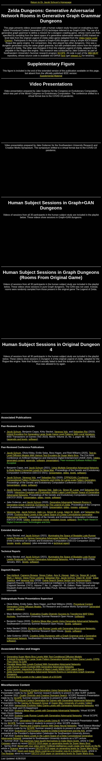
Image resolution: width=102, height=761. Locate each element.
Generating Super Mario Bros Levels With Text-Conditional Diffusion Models (44, 657)
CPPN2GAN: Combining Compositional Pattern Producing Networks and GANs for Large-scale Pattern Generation (51, 478)
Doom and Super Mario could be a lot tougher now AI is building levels (52, 751)
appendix (30, 460)
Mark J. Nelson (14, 578)
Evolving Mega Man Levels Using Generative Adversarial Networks (65, 621)
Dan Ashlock (13, 575)
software (33, 439)
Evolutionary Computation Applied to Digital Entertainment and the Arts (50, 731)
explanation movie (40, 519)
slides (97, 458)
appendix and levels (17, 439)
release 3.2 (76, 55)
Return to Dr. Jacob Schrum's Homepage (51, 2)
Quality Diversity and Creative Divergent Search (43, 695)
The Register (7, 753)
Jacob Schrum (14, 432)
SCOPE (61, 53)
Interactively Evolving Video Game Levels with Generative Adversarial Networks (54, 705)
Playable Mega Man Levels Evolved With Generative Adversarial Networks (44, 664)
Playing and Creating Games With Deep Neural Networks (47, 726)
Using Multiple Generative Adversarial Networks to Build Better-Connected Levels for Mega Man (53, 469)
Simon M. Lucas (71, 490)
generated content (16, 460)
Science (14, 748)
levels (73, 473)
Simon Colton (46, 575)
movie (48, 497)
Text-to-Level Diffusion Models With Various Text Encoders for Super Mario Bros (52, 454)
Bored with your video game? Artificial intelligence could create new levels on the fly (59, 746)
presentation (52, 460)
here (63, 55)
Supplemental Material (51, 76)
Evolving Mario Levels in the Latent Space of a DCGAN (34, 677)
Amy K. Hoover (61, 575)
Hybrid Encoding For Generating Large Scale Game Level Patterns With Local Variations (51, 434)
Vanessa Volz (61, 432)
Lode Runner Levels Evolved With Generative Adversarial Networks (40, 667)
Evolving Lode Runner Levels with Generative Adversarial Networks (61, 628)
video (88, 703)
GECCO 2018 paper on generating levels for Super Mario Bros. (59, 743)
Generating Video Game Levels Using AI (39, 720)
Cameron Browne (29, 575)
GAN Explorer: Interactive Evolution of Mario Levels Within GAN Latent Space (45, 669)
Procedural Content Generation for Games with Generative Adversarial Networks (55, 700)
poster (10, 543)
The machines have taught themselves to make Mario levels (49, 741)
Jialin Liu (57, 490)
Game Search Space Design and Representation (66, 580)
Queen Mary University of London (68, 703)
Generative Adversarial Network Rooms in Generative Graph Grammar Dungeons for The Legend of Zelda (49, 503)
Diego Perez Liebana (33, 578)
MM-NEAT (93, 53)
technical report (61, 543)
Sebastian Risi (80, 432)
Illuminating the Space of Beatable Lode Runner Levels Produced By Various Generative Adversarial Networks (51, 536)
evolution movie (58, 519)
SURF (30, 693)
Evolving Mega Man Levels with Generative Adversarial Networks (47, 710)
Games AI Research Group (34, 703)
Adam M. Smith (71, 512)
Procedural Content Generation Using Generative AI (45, 690)
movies (74, 507)
